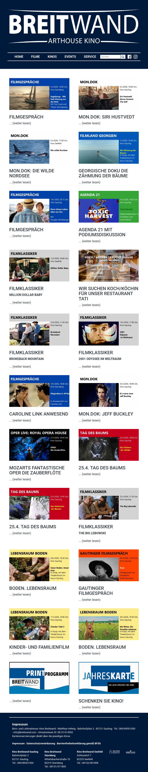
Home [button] (20, 56)
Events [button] (72, 56)
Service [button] (92, 56)
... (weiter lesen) (20, 123)
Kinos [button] (54, 56)
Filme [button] (37, 56)
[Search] (110, 57)
